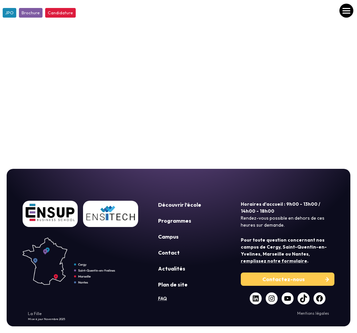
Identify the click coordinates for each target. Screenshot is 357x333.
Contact (169, 252)
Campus (168, 236)
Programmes (174, 220)
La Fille (35, 313)
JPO (9, 12)
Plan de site (173, 284)
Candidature (60, 12)
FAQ (162, 298)
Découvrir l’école (179, 204)
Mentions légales (313, 313)
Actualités (171, 268)
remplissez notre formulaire (274, 261)
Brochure (31, 12)
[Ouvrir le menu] (346, 10)
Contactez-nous (283, 279)
